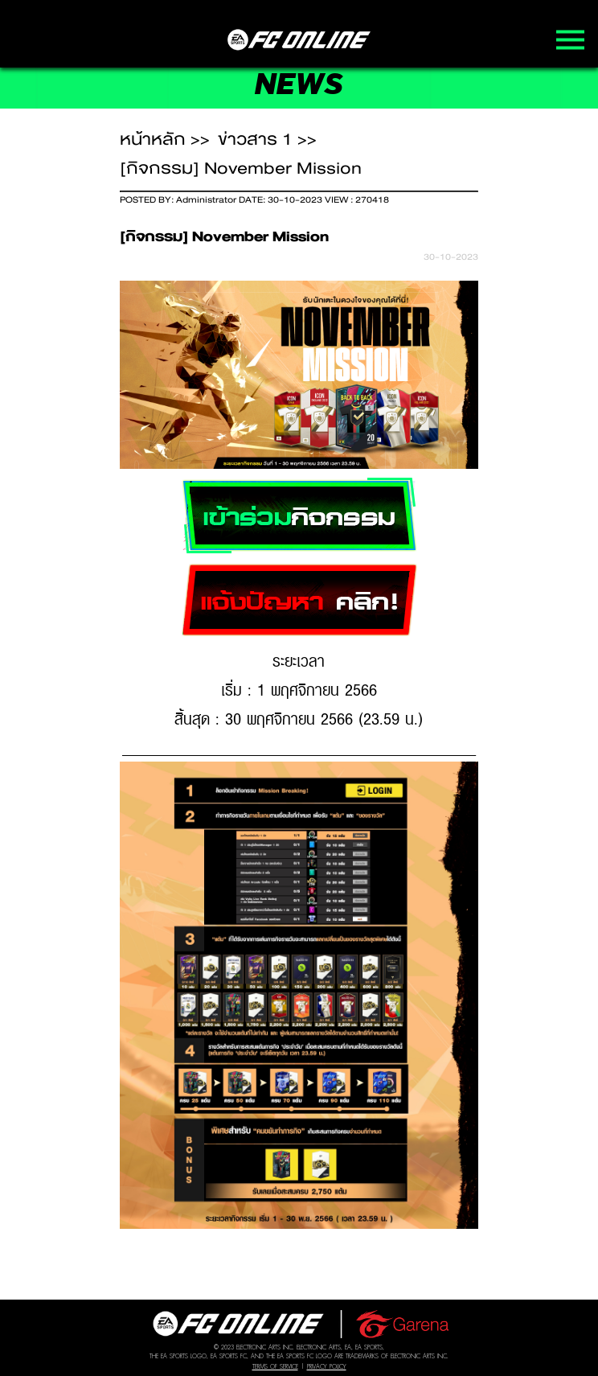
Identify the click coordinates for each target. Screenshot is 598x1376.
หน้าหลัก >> (165, 139)
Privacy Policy (326, 1367)
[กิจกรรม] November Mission (241, 168)
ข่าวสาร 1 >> (267, 139)
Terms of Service (275, 1367)
